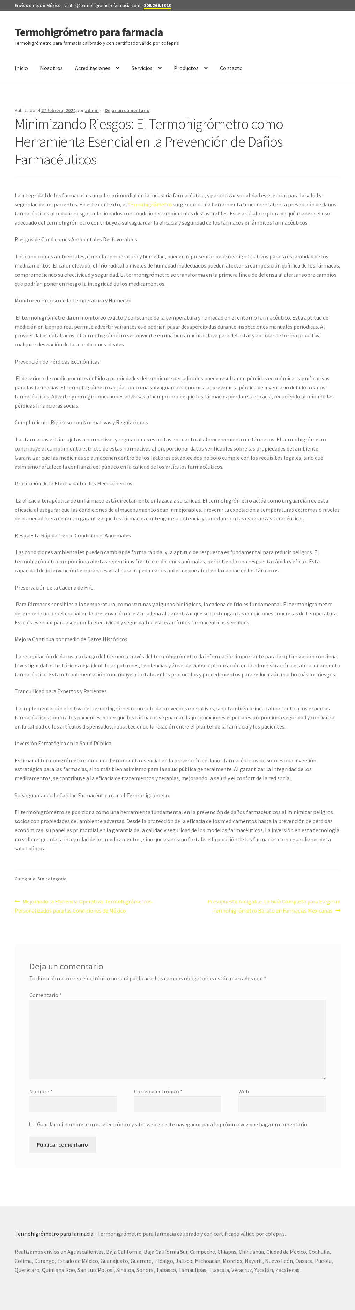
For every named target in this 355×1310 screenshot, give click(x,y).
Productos (186, 68)
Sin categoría (52, 879)
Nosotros (51, 68)
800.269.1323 (157, 5)
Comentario (45, 994)
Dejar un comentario (127, 110)
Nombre (41, 1091)
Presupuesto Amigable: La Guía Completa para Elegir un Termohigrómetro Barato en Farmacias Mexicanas (273, 905)
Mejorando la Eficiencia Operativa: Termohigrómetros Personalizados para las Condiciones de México (83, 905)
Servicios (142, 68)
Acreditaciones (92, 68)
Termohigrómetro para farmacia (89, 32)
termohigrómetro (150, 204)
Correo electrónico (158, 1091)
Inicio (21, 68)
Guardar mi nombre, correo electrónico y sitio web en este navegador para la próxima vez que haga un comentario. (172, 1124)
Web (243, 1091)
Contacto (231, 68)
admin (92, 110)
